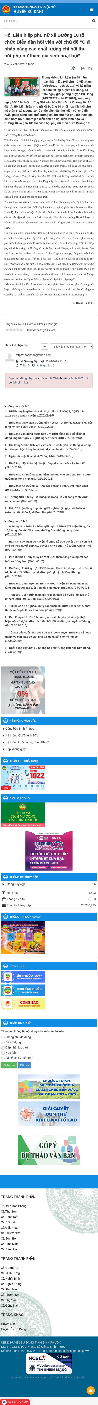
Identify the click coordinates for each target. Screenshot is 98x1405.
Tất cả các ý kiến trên (17, 1058)
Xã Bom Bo (8, 1238)
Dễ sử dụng (11, 1042)
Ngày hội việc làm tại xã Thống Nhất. (32, 456)
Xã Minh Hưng (10, 1273)
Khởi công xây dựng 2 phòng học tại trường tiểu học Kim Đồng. (50, 647)
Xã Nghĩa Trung (11, 1284)
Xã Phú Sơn (9, 1289)
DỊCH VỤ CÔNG (20, 798)
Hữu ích (8, 1053)
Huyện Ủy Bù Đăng (13, 1329)
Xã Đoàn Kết (9, 1217)
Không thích (44, 365)
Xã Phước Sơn (10, 1233)
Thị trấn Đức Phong (14, 1206)
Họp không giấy (15, 749)
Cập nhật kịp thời (14, 1048)
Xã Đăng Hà (9, 1249)
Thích (23, 365)
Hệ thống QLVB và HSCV (21, 735)
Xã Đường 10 (9, 1267)
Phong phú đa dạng (16, 1037)
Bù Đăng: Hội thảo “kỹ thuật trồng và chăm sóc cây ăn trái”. (47, 463)
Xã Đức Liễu (9, 1222)
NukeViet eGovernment (38, 1377)
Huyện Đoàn (9, 1323)
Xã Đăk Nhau (9, 1227)
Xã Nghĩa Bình (10, 1278)
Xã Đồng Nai (9, 1305)
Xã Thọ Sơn (9, 1211)
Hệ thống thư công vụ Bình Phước (27, 742)
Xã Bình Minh (9, 1244)
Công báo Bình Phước (19, 728)
